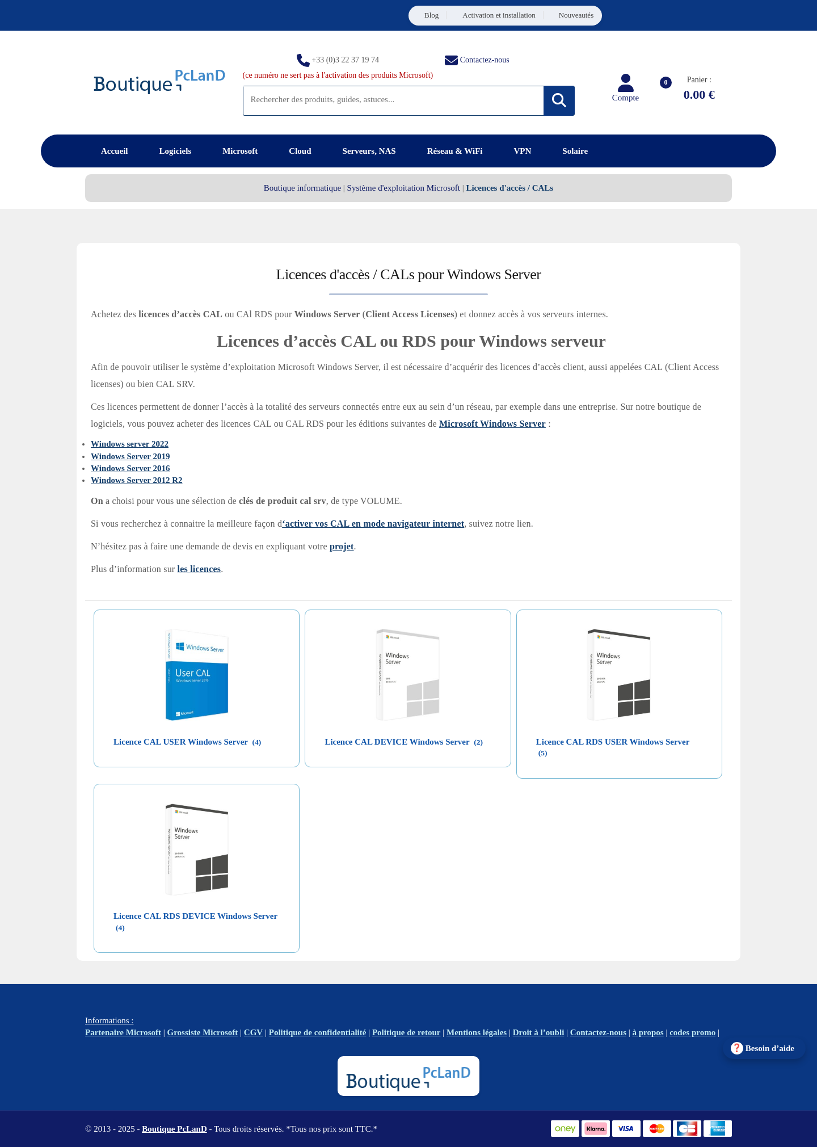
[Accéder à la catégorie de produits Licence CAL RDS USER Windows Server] (619, 694)
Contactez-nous (484, 59)
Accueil (114, 151)
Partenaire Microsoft (123, 1032)
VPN (523, 151)
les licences (199, 569)
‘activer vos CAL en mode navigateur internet (373, 523)
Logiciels (175, 151)
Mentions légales (477, 1032)
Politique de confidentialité (318, 1032)
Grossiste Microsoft (202, 1032)
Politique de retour (406, 1032)
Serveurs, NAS (369, 151)
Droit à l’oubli (539, 1032)
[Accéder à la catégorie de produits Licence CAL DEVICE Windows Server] (408, 689)
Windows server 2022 (130, 443)
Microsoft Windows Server (492, 423)
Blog (431, 15)
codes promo (692, 1032)
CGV (253, 1032)
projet (342, 546)
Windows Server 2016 (130, 468)
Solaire (575, 151)
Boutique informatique (302, 187)
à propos (648, 1032)
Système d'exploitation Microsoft (403, 187)
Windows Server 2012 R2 (137, 480)
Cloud (300, 151)
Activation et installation (499, 15)
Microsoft (240, 151)
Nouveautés (576, 15)
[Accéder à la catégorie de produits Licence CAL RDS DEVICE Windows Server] (197, 868)
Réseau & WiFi (455, 151)
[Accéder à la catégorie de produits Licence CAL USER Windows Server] (197, 689)
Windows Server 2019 (130, 456)
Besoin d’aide (770, 1048)
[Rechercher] (559, 101)
